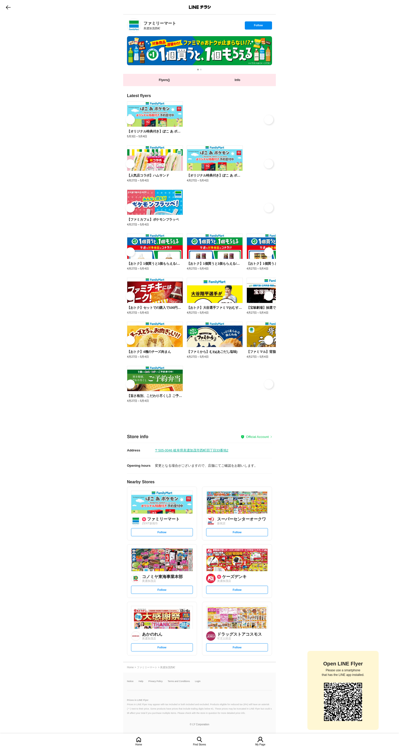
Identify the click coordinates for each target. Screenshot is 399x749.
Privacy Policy (155, 681)
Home (138, 744)
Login (198, 681)
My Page (260, 744)
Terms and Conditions (179, 681)
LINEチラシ (200, 7)
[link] (134, 25)
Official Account (257, 437)
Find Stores (199, 744)
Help (141, 681)
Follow (258, 26)
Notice (130, 681)
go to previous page (8, 7)
